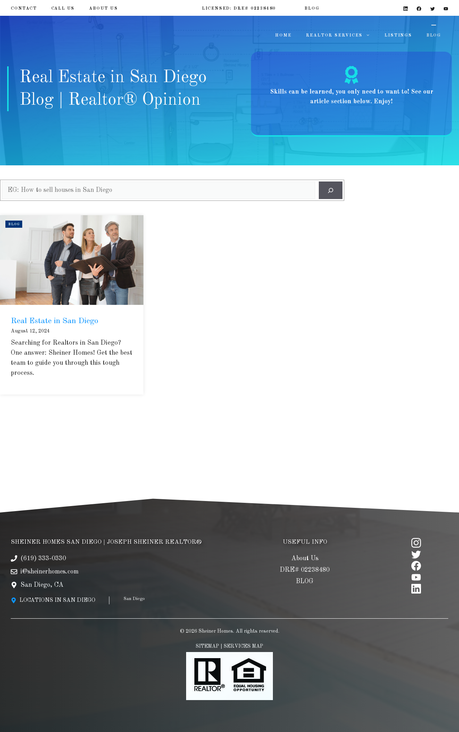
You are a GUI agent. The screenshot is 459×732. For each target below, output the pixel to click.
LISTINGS (398, 35)
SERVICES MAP (243, 635)
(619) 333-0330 (43, 547)
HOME (283, 35)
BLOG (433, 35)
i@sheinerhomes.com (49, 560)
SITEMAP (207, 635)
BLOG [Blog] (311, 8)
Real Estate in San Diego (54, 321)
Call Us (63, 8)
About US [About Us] (103, 8)
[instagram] (416, 532)
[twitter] (416, 543)
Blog (14, 224)
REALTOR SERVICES (342, 35)
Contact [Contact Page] (24, 8)
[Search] (330, 190)
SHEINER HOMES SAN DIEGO (56, 531)
